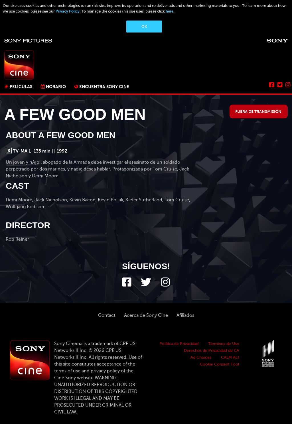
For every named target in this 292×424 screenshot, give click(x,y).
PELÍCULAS (21, 86)
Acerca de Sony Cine (146, 315)
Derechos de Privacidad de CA (211, 350)
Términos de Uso (223, 344)
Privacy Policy (68, 11)
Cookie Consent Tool (219, 364)
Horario (56, 86)
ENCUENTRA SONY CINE (104, 86)
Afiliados (185, 315)
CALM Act (230, 357)
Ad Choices (200, 357)
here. (170, 11)
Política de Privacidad (178, 344)
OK (144, 26)
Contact (106, 315)
